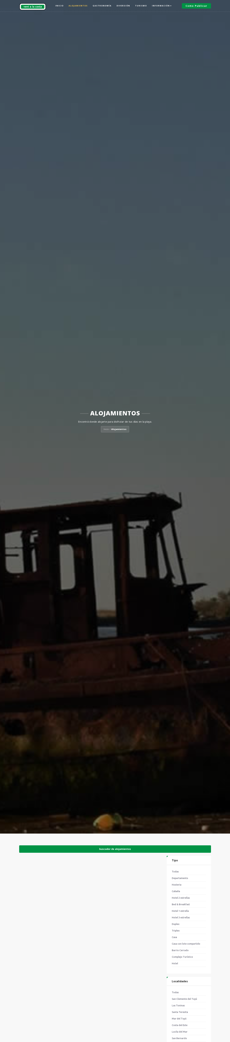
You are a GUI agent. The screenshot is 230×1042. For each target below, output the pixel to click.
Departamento (180, 878)
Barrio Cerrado (180, 950)
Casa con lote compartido (186, 943)
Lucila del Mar (179, 1031)
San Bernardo (179, 1038)
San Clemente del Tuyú (184, 999)
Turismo (141, 5)
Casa (174, 937)
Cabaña (176, 891)
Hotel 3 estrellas (181, 917)
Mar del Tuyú (179, 1018)
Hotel (175, 963)
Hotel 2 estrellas (181, 897)
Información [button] (161, 5)
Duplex (175, 924)
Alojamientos (78, 5)
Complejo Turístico (182, 957)
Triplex (176, 930)
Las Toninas (178, 1005)
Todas (175, 871)
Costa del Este (179, 1025)
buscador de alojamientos (115, 849)
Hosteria (176, 884)
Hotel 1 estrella (180, 911)
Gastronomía (102, 5)
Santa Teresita (180, 1012)
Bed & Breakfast (181, 904)
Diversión (123, 5)
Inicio (59, 5)
